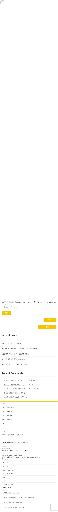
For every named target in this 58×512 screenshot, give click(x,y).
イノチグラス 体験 (7, 437)
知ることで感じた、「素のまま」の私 (14, 387)
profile (3, 449)
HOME (3, 426)
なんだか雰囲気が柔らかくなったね (13, 381)
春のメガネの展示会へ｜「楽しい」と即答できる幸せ (19, 371)
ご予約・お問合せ (7, 441)
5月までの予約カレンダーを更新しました (15, 376)
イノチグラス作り (7, 433)
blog (3, 445)
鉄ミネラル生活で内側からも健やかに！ (13, 457)
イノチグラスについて (8, 429)
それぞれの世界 (9, 415)
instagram (4, 453)
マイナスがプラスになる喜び (11, 366)
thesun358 (31, 403)
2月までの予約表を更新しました (14, 403)
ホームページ (6, 485)
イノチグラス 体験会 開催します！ (15, 411)
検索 (47, 349)
